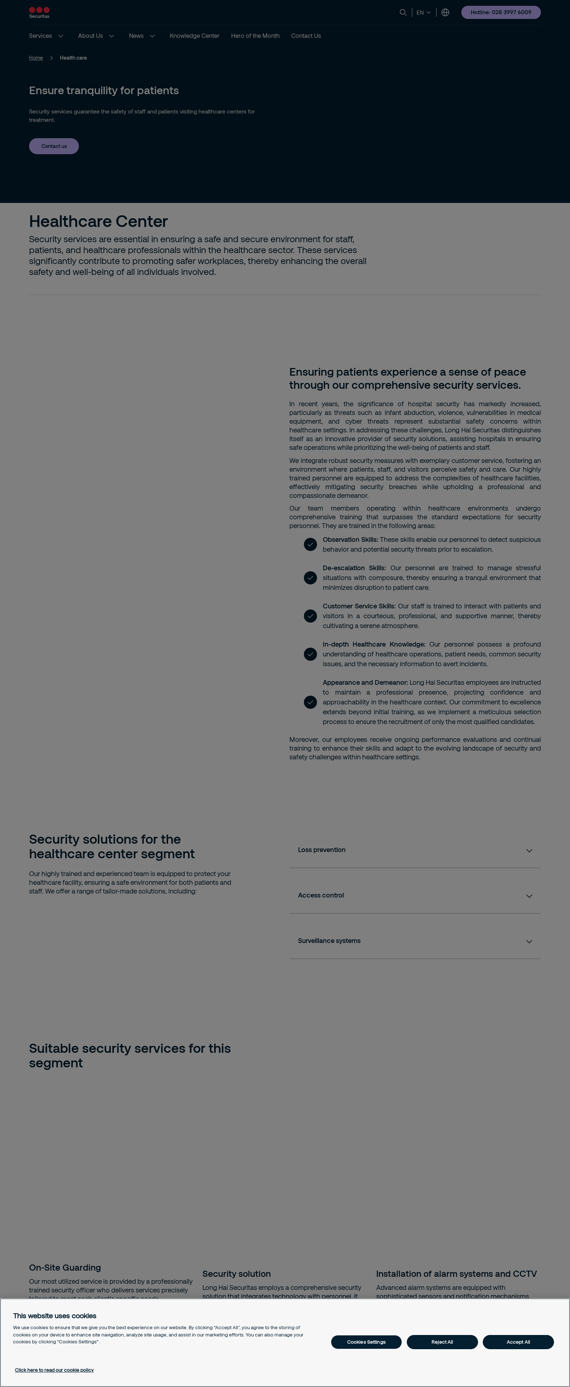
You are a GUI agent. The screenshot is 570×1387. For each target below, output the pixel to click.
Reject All (442, 1342)
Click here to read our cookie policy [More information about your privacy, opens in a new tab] (54, 1370)
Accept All (518, 1342)
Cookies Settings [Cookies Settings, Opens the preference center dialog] (366, 1342)
